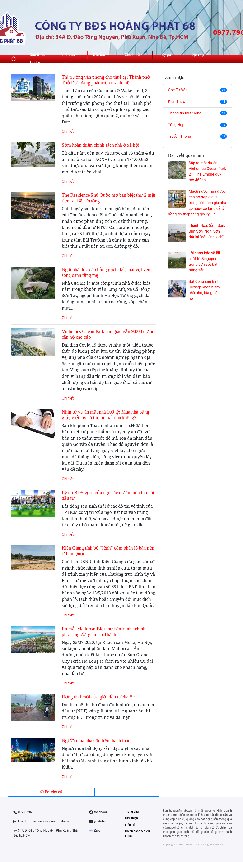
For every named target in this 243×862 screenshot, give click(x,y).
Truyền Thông (197, 136)
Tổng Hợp (197, 125)
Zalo (94, 831)
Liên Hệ (130, 824)
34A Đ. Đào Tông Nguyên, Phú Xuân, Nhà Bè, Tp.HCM (45, 833)
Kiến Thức (197, 101)
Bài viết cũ (51, 792)
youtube (97, 821)
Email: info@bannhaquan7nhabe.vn (41, 821)
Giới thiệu (131, 818)
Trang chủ (132, 811)
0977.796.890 (25, 812)
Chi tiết (68, 131)
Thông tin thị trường (197, 113)
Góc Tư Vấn (197, 90)
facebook (98, 812)
